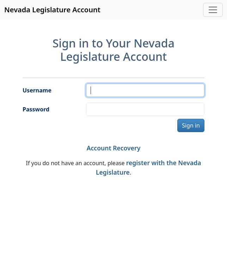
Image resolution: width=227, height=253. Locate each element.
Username (37, 90)
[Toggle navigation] (213, 10)
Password (36, 109)
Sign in (191, 125)
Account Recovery (114, 148)
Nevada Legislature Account (52, 9)
